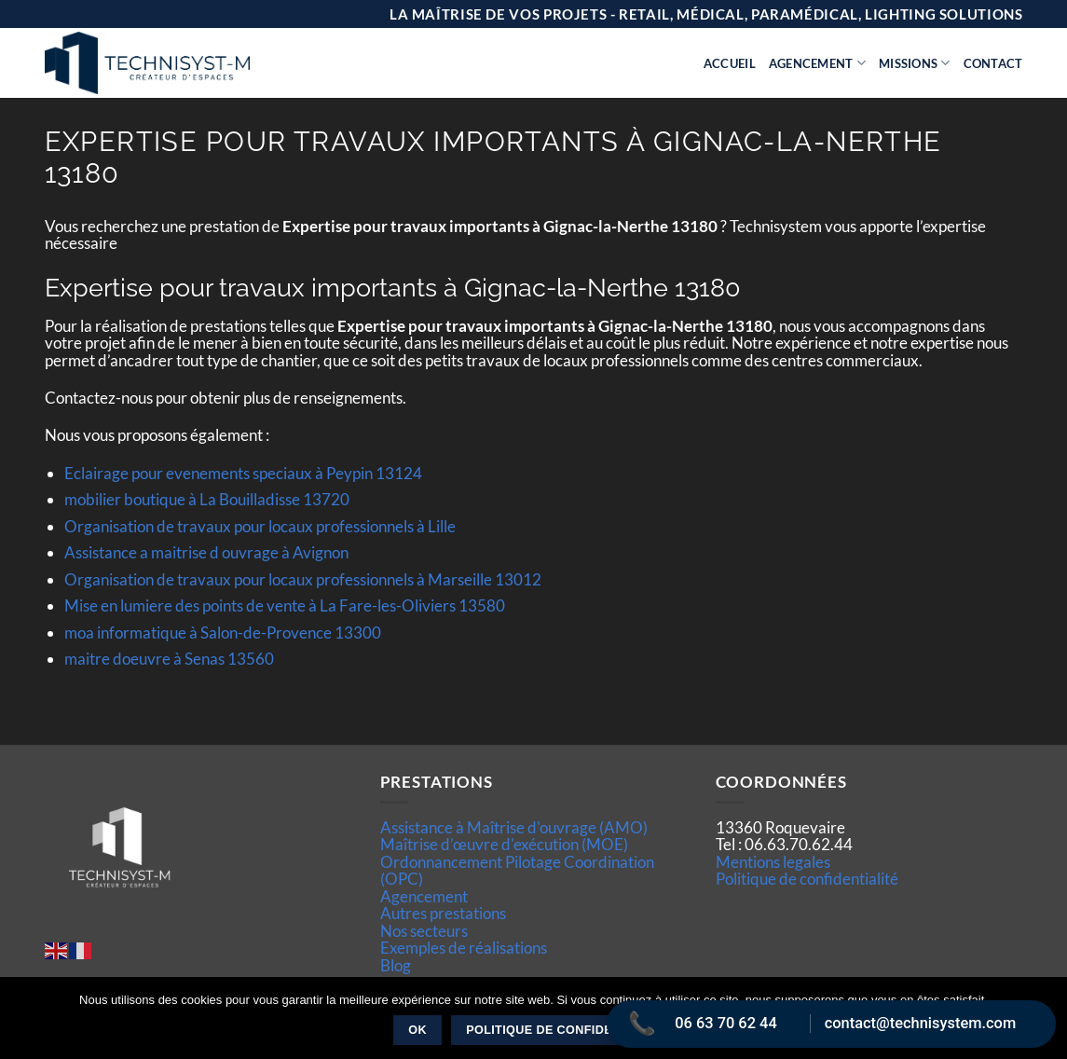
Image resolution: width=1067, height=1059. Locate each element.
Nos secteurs (424, 931)
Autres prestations (443, 913)
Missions (915, 63)
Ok (417, 1030)
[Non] (1042, 1023)
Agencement (817, 63)
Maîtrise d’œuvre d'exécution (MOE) (504, 844)
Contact (993, 63)
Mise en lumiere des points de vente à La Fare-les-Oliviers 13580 (284, 605)
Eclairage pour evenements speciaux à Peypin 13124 (243, 473)
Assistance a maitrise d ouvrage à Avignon (206, 552)
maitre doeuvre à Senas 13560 (169, 658)
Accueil (730, 63)
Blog (395, 965)
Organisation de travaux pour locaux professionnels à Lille (260, 526)
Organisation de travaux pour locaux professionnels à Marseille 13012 (302, 579)
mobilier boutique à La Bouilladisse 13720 (206, 499)
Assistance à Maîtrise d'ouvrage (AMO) (514, 827)
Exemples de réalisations (463, 947)
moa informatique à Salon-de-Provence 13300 (222, 632)
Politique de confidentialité (807, 878)
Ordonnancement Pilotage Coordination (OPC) (517, 870)
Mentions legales (773, 862)
